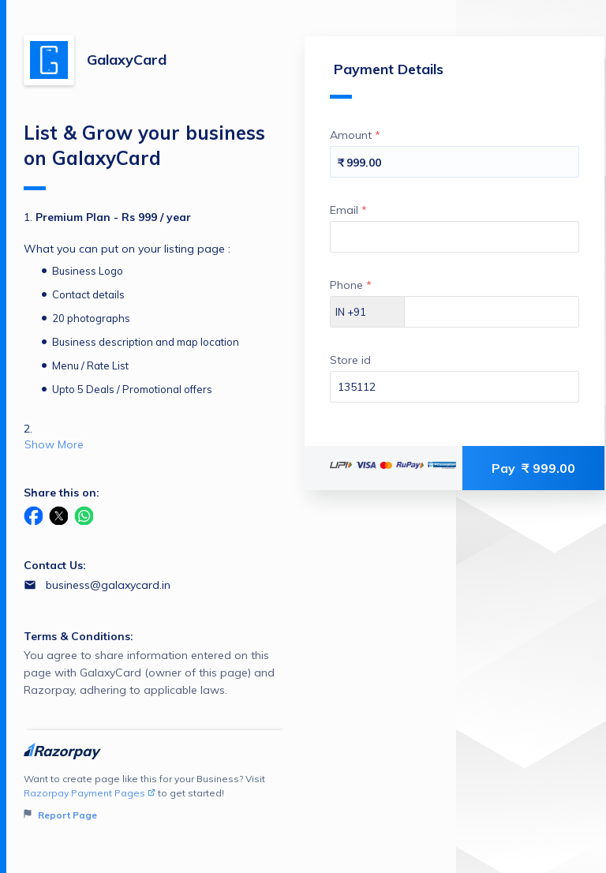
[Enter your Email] (454, 237)
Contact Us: (55, 565)
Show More (54, 444)
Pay (533, 468)
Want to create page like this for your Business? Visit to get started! (154, 797)
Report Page (60, 815)
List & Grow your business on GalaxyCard (144, 155)
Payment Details (386, 79)
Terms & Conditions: (78, 636)
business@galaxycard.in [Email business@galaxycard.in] (108, 585)
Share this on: (61, 492)
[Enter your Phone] (491, 312)
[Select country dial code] (368, 312)
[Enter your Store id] (454, 387)
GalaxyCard (126, 60)
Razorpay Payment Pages (89, 793)
